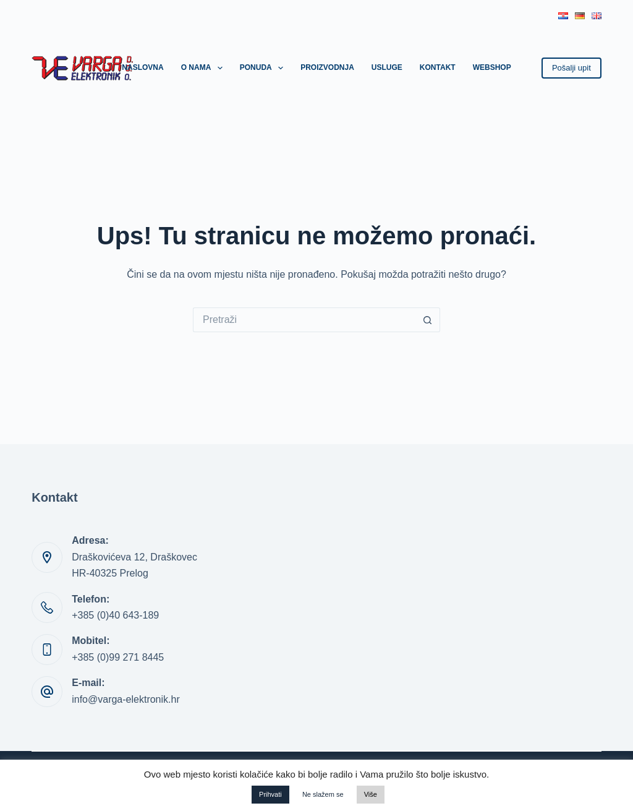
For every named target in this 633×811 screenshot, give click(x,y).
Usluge (387, 67)
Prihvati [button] (270, 794)
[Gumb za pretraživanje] (427, 319)
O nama (204, 68)
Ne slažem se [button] (323, 794)
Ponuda (264, 68)
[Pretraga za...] (304, 319)
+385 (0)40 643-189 (115, 615)
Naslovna (142, 67)
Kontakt (438, 67)
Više (370, 794)
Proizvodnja (327, 67)
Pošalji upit (571, 67)
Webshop (492, 67)
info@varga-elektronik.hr (126, 699)
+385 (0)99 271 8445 (118, 657)
